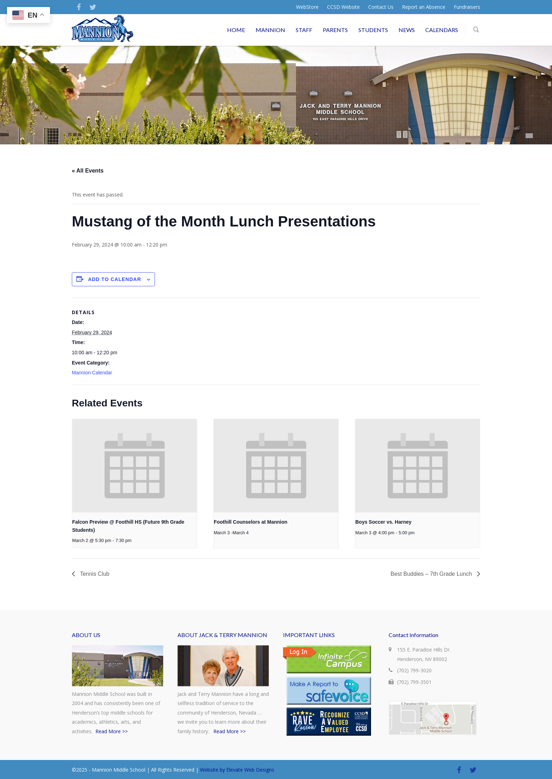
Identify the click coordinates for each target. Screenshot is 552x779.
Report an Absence (423, 7)
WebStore (307, 7)
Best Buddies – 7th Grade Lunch (431, 574)
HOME (236, 29)
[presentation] (134, 465)
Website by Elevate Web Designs (237, 769)
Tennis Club (94, 574)
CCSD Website (343, 7)
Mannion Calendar (92, 372)
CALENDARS (441, 29)
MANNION (270, 29)
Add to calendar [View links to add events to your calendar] (114, 279)
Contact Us (381, 7)
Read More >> (111, 731)
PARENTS (335, 29)
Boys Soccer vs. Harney (383, 522)
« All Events (88, 171)
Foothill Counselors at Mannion (250, 522)
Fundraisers (467, 7)
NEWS (407, 29)
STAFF (304, 29)
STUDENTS (373, 29)
